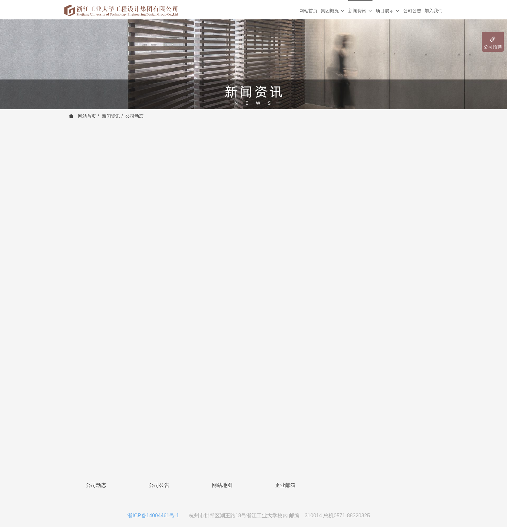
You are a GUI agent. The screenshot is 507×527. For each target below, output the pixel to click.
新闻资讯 (111, 116)
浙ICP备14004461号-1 (153, 515)
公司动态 (134, 116)
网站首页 (308, 10)
